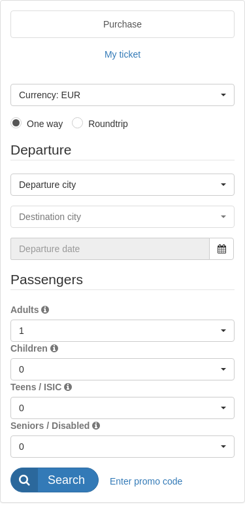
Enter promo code (146, 481)
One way (45, 124)
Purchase (122, 24)
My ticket (122, 54)
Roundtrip (108, 124)
